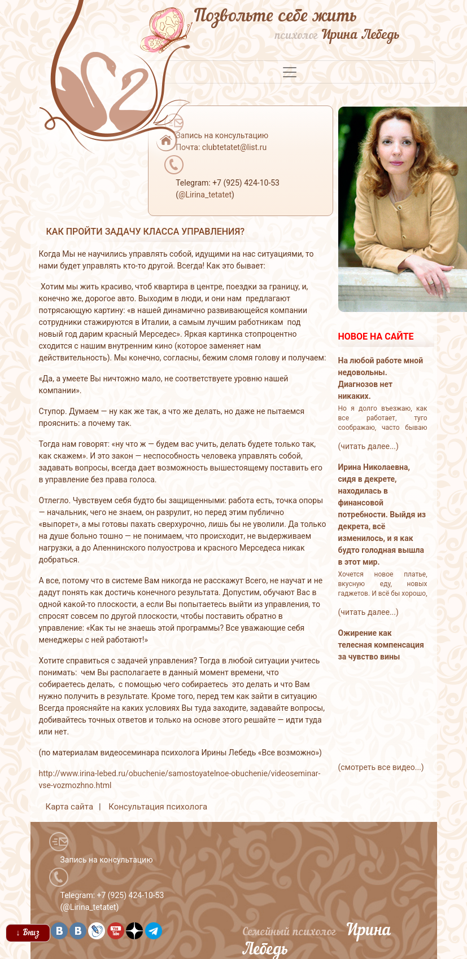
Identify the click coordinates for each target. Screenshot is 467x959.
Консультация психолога (157, 807)
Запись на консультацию (106, 859)
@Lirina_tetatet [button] (205, 194)
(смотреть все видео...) (381, 767)
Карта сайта (70, 807)
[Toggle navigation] (289, 72)
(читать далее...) (368, 446)
